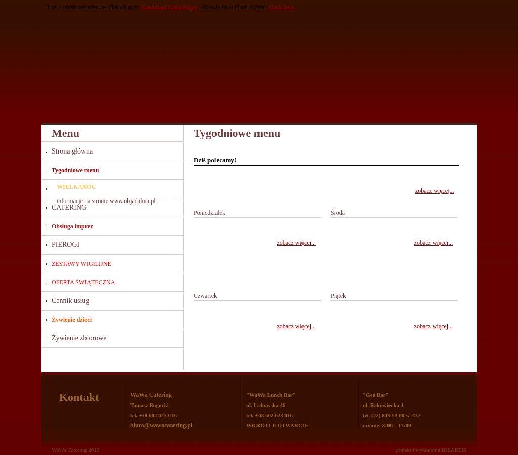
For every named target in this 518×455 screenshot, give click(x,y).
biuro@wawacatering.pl (161, 425)
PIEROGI (65, 244)
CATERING (69, 207)
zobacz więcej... (434, 190)
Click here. (282, 7)
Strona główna (72, 151)
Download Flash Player (169, 7)
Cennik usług (70, 301)
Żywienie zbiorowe (79, 338)
